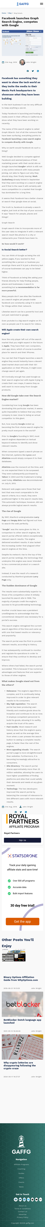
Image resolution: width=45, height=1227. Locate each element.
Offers (21, 1178)
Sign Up (22, 840)
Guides (21, 1173)
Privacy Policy (22, 1217)
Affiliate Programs (21, 1164)
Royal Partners (12, 833)
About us (22, 1206)
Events (21, 1182)
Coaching (21, 1169)
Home (4, 13)
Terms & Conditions (22, 1209)
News (21, 1187)
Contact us (22, 1211)
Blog (9, 13)
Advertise (22, 1214)
